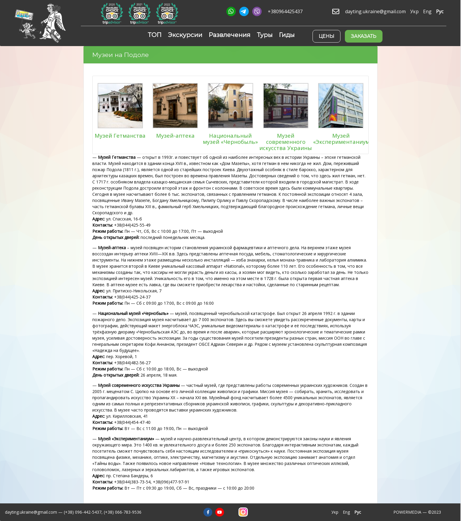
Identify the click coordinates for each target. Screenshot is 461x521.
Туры (265, 35)
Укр (414, 11)
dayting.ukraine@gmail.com (375, 12)
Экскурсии (185, 35)
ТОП (154, 35)
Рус (439, 11)
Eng (427, 11)
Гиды (287, 35)
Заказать (363, 36)
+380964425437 (285, 12)
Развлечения (229, 35)
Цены (326, 36)
